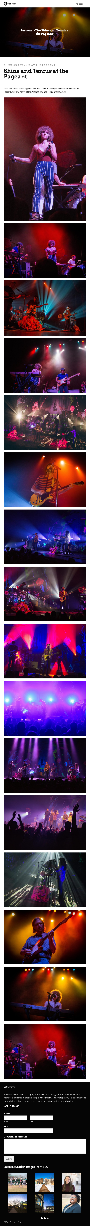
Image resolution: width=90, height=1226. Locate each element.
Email (8, 1126)
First (6, 1122)
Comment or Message (16, 1137)
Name (7, 1114)
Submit (9, 1159)
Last (31, 1122)
